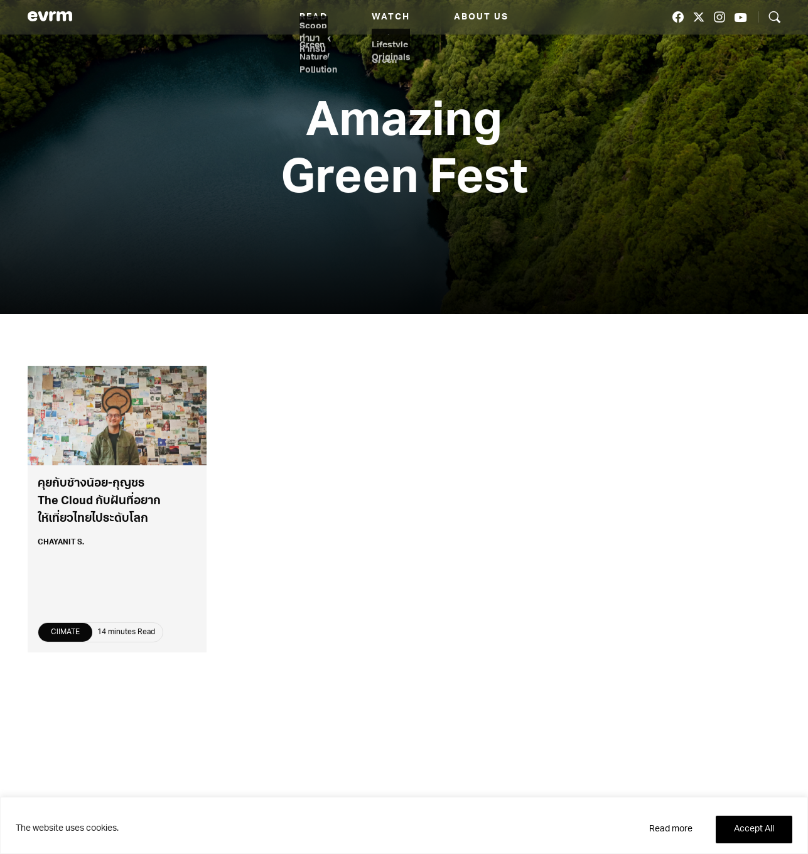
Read (313, 17)
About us (481, 17)
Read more (670, 829)
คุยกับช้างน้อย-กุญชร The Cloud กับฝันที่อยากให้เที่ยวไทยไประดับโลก (99, 504)
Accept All (754, 829)
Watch (391, 17)
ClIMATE (65, 635)
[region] (404, 825)
